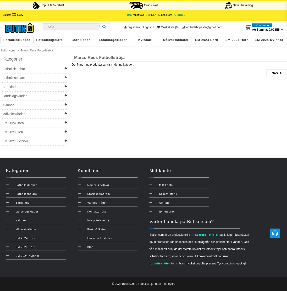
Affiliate (164, 202)
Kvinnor (145, 40)
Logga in (148, 27)
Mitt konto (166, 185)
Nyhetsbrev (167, 211)
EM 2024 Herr (237, 40)
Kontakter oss (96, 211)
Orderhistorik (168, 193)
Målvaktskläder (176, 40)
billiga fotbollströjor (204, 234)
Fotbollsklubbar (16, 40)
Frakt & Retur (96, 229)
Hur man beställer (99, 238)
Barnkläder (81, 40)
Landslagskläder (113, 40)
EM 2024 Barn (206, 40)
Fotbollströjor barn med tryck (156, 283)
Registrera (132, 27)
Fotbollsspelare (49, 40)
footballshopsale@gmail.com (202, 27)
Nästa (277, 73)
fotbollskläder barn (163, 263)
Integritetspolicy (98, 220)
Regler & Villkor (98, 185)
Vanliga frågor (97, 202)
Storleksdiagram (98, 193)
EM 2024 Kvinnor (269, 40)
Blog (90, 247)
